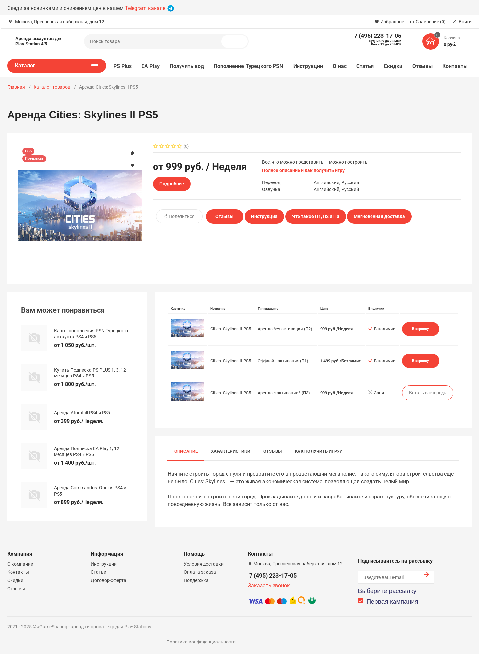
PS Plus (122, 66)
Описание (186, 451)
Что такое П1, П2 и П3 (315, 216)
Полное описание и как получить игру (303, 170)
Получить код (187, 66)
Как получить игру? (318, 451)
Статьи (365, 66)
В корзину (420, 329)
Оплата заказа (200, 572)
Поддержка (196, 580)
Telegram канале (149, 8)
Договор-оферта (108, 580)
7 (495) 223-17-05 (273, 575)
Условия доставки (204, 564)
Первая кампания (392, 601)
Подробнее (171, 183)
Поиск (237, 41)
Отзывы (422, 66)
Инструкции (308, 66)
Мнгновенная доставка (379, 216)
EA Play (150, 66)
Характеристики (230, 451)
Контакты (455, 66)
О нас (339, 66)
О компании (20, 564)
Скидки (393, 66)
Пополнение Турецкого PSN (248, 66)
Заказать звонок (269, 585)
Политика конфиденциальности (201, 641)
